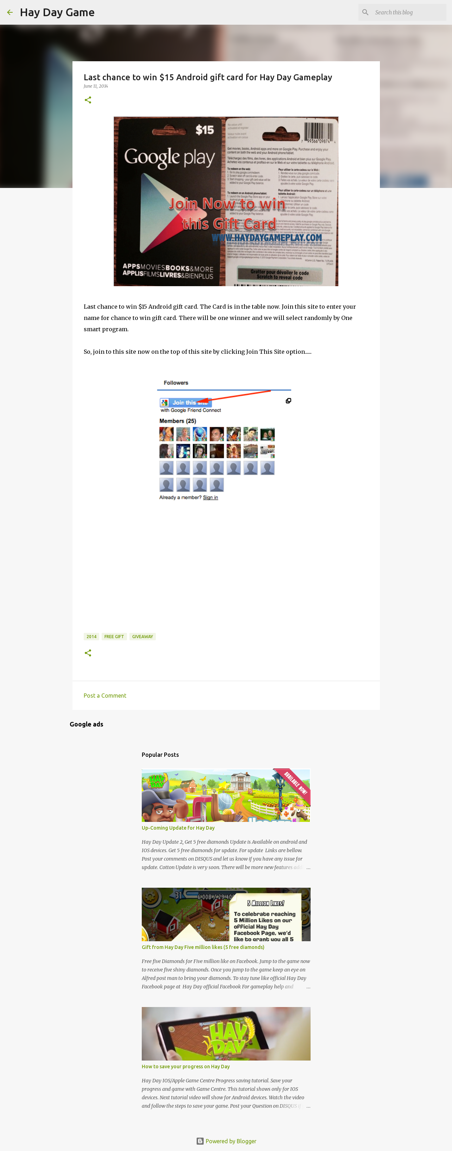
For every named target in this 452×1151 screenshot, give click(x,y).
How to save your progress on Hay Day (186, 1066)
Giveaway (142, 636)
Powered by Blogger (226, 1141)
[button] (88, 100)
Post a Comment (105, 695)
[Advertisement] (136, 584)
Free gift (114, 636)
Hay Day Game (57, 12)
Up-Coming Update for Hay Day (178, 828)
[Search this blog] (409, 12)
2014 (91, 636)
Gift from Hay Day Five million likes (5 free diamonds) (203, 947)
